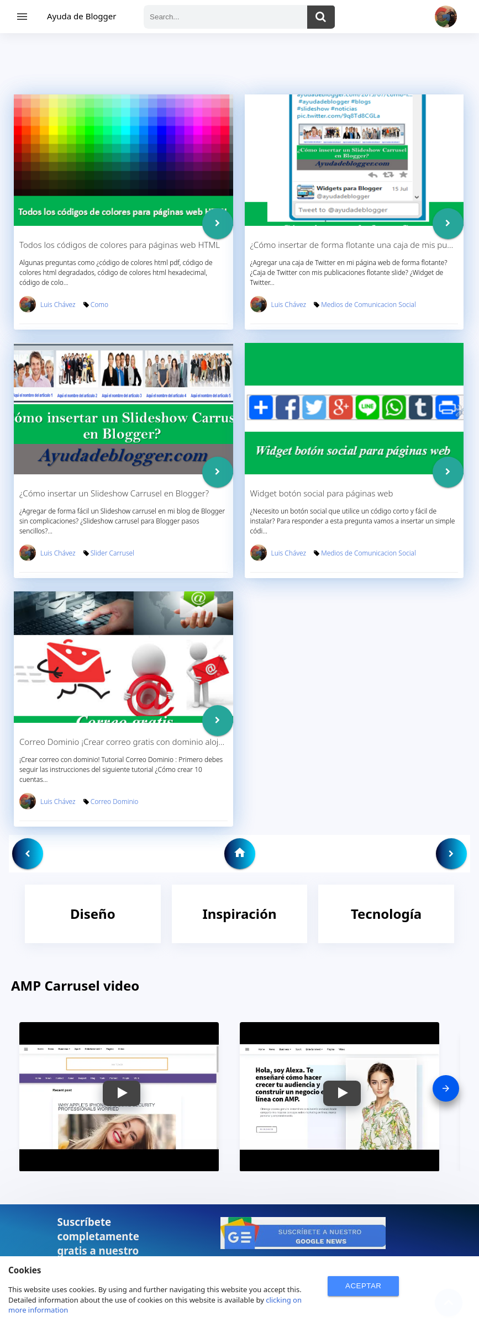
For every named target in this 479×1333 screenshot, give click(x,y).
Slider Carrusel (112, 553)
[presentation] (446, 1088)
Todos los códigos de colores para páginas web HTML (119, 244)
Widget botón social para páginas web (321, 493)
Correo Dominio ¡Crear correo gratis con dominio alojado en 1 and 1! (148, 741)
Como (99, 304)
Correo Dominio (115, 801)
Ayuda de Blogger (81, 16)
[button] (121, 1093)
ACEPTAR (363, 1286)
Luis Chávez (58, 304)
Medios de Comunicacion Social (368, 304)
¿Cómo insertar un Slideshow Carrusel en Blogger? (114, 493)
